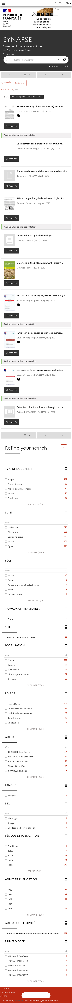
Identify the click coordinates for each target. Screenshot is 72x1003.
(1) (36, 600)
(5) (36, 504)
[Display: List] (27, 75)
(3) (36, 871)
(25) (36, 552)
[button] (60, 2)
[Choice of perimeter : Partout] (8, 59)
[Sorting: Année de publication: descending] (27, 97)
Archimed (19, 1000)
